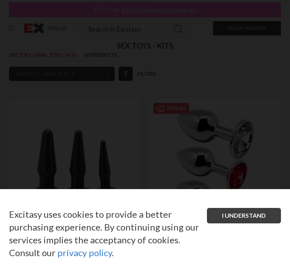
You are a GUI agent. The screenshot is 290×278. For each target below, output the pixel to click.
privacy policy (84, 252)
